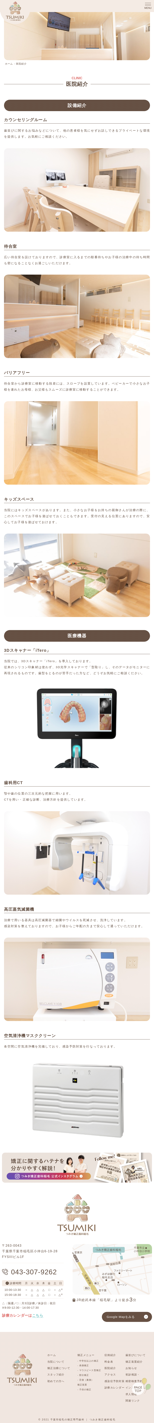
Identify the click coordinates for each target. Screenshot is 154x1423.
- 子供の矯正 (84, 1389)
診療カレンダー (114, 1387)
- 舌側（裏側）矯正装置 (85, 1382)
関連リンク (133, 1400)
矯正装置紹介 (134, 1361)
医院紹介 (21, 63)
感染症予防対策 (114, 1380)
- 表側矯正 (83, 1365)
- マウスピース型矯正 (89, 1370)
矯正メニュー (86, 1355)
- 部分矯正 (83, 1375)
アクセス (110, 1374)
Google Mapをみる (121, 1316)
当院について (56, 1361)
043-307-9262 (34, 1272)
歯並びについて (136, 1355)
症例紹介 (110, 1355)
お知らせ (131, 1367)
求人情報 (131, 1393)
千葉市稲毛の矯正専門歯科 (67, 1418)
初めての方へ (56, 1380)
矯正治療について (58, 1367)
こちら (37, 1315)
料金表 (108, 1361)
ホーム (9, 63)
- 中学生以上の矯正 (88, 1360)
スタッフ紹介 (56, 1374)
